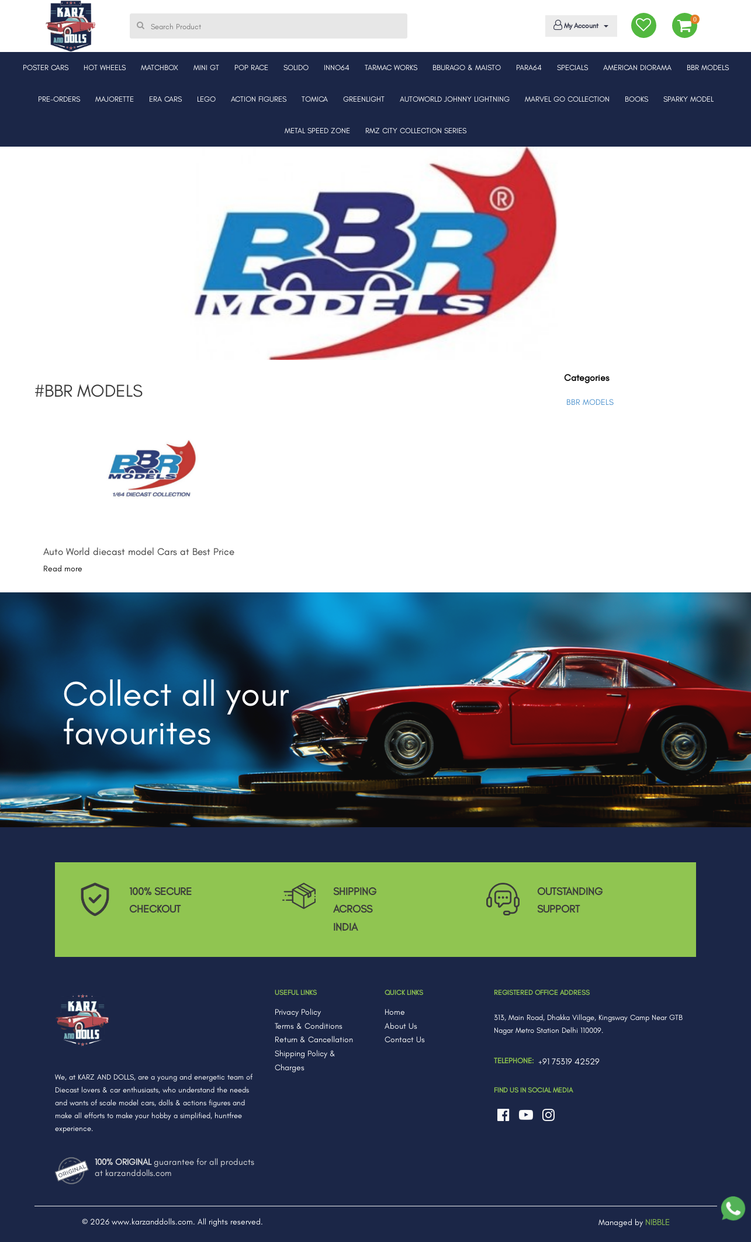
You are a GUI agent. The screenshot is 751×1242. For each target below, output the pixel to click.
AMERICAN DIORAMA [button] (637, 67)
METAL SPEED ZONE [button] (317, 130)
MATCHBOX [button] (159, 67)
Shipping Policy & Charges (305, 1061)
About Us (401, 1026)
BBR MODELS (590, 402)
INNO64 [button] (336, 67)
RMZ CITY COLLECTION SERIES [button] (415, 130)
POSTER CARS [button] (45, 67)
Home (395, 1012)
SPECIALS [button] (572, 67)
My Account (579, 25)
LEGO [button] (206, 99)
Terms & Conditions (308, 1026)
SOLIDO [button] (296, 67)
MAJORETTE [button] (114, 99)
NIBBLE (657, 1222)
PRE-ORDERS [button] (59, 99)
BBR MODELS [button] (708, 67)
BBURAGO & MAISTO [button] (466, 67)
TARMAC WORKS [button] (391, 67)
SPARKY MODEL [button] (688, 99)
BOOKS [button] (636, 99)
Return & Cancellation (314, 1040)
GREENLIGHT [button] (364, 99)
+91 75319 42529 (569, 1061)
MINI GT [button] (206, 67)
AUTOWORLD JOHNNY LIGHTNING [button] (455, 99)
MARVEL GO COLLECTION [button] (567, 99)
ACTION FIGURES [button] (258, 99)
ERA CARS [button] (165, 99)
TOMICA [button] (315, 99)
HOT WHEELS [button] (105, 67)
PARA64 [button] (529, 67)
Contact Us (405, 1040)
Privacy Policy (298, 1012)
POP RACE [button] (251, 67)
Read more (62, 569)
